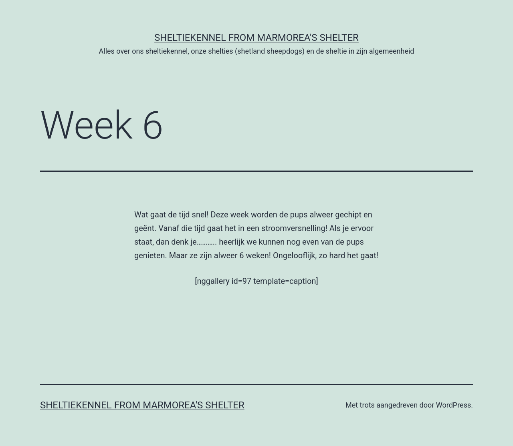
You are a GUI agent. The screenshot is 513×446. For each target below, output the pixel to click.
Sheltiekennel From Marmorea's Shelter (256, 37)
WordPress (453, 405)
